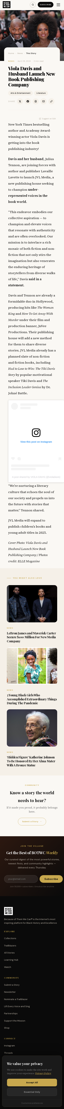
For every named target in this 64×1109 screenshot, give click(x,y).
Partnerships (11, 1013)
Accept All (32, 1082)
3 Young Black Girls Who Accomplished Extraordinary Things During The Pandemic (32, 699)
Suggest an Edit (47, 118)
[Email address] (21, 879)
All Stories (9, 952)
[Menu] (58, 5)
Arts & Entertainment (20, 93)
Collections (10, 938)
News (20, 53)
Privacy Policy (43, 1073)
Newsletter (10, 992)
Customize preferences (32, 1103)
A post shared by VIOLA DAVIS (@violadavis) (36, 477)
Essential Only (32, 1092)
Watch (7, 967)
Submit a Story (32, 822)
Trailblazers (10, 945)
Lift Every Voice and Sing (17, 1006)
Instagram (9, 1045)
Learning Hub (11, 959)
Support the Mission (14, 1020)
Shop (7, 1027)
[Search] (33, 5)
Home (11, 53)
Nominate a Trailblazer (16, 999)
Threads (8, 1052)
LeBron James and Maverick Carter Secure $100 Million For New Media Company (31, 637)
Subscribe (45, 5)
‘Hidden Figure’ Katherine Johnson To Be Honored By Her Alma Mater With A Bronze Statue (31, 761)
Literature (41, 93)
